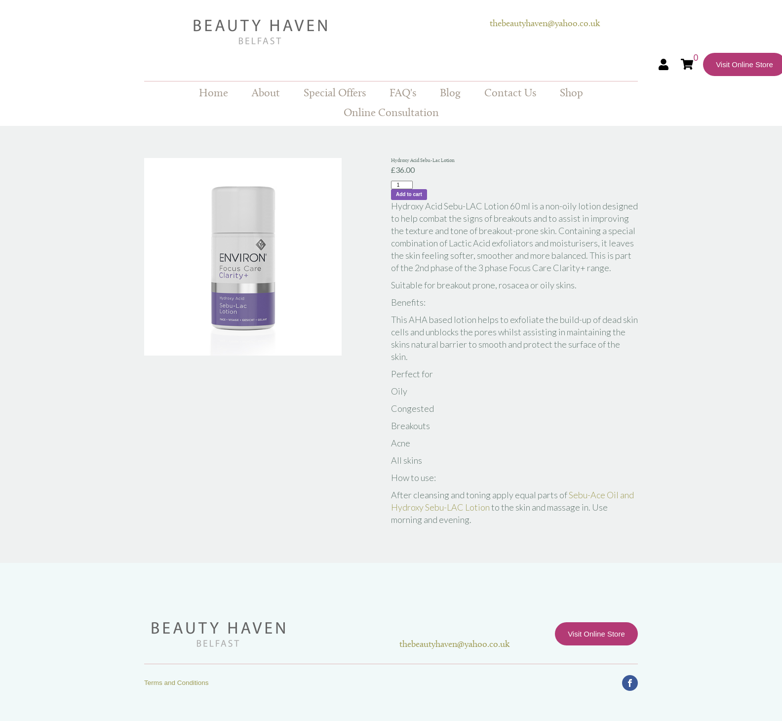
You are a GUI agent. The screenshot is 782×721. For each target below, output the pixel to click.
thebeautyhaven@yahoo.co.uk (545, 24)
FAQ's (403, 93)
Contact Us (510, 93)
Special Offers (335, 93)
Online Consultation (391, 113)
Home (213, 93)
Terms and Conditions (176, 682)
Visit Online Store (596, 634)
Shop (571, 93)
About (266, 93)
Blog (450, 93)
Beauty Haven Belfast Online (317, 32)
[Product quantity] (402, 185)
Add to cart (409, 194)
